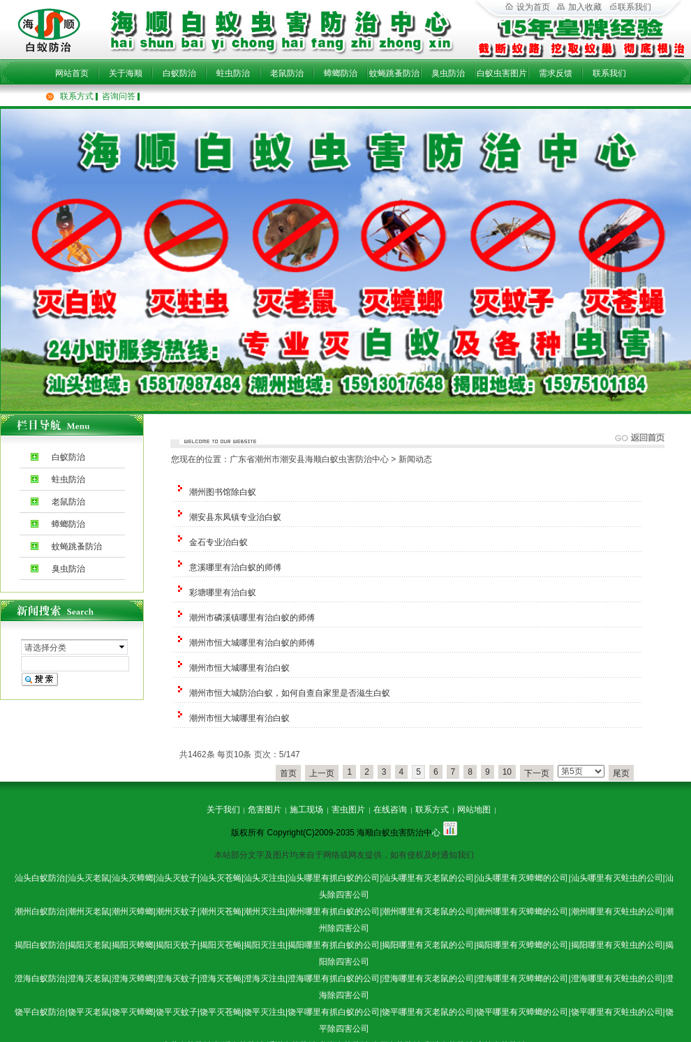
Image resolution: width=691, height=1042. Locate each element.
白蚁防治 (179, 73)
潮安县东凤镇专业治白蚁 (235, 517)
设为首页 (527, 7)
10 (507, 772)
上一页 (321, 773)
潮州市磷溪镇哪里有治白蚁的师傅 (252, 618)
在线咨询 (390, 809)
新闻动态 (415, 459)
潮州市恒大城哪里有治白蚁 (239, 668)
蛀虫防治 (233, 73)
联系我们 (609, 73)
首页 (288, 773)
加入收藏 (579, 7)
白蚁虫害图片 (502, 73)
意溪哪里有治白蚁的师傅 (235, 567)
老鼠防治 (287, 73)
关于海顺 (125, 73)
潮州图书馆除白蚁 (222, 492)
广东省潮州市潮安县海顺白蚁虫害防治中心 (309, 459)
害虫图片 (348, 809)
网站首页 (72, 73)
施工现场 (306, 809)
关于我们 (223, 809)
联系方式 (77, 96)
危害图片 (264, 809)
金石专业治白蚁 (218, 542)
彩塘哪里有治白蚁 (222, 592)
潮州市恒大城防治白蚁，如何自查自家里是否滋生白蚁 (289, 693)
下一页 (536, 773)
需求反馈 (555, 73)
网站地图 (474, 809)
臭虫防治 (448, 73)
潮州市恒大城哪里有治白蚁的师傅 (252, 643)
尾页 (621, 773)
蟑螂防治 (340, 73)
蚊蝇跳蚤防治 (394, 73)
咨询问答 (118, 96)
